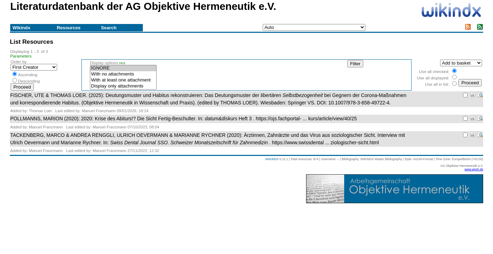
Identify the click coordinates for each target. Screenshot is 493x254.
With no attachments (123, 74)
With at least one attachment (123, 80)
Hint (122, 63)
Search (108, 27)
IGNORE (123, 68)
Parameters (21, 56)
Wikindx (21, 27)
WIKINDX (272, 159)
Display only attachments (123, 86)
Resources (68, 27)
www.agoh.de (473, 169)
